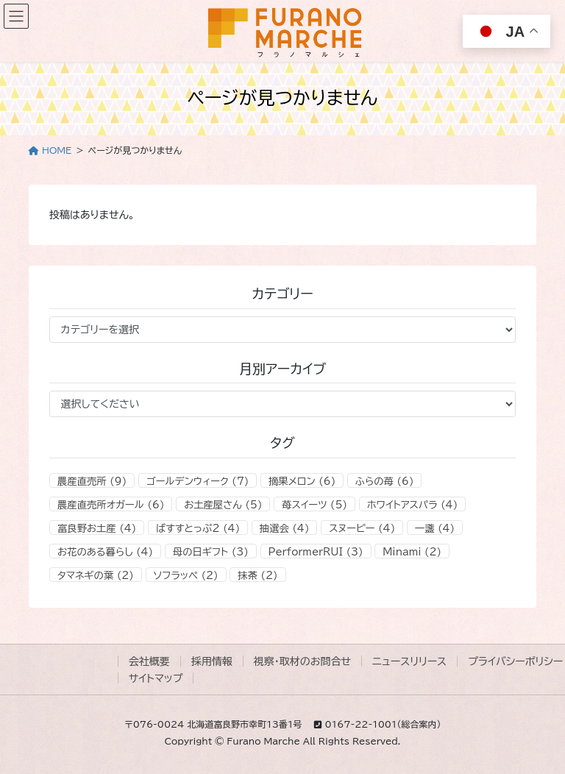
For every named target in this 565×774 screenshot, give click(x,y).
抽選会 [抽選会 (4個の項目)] (285, 528)
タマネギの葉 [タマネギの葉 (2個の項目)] (95, 575)
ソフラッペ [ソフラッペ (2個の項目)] (186, 575)
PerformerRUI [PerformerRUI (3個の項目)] (316, 552)
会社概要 (149, 661)
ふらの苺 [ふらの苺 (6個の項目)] (384, 481)
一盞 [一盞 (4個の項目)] (435, 528)
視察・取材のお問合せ (302, 661)
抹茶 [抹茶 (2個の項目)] (257, 575)
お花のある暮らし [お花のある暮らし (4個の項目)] (105, 552)
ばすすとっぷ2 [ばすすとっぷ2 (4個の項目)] (198, 528)
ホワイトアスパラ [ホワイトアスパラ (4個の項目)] (412, 505)
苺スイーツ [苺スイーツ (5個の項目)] (314, 505)
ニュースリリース (409, 661)
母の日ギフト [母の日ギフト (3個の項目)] (211, 552)
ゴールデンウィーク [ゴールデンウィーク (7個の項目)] (197, 481)
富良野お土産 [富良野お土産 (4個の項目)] (96, 528)
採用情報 (211, 661)
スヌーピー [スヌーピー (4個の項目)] (362, 528)
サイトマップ (156, 678)
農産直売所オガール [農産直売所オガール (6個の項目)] (110, 505)
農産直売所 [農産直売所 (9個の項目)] (92, 481)
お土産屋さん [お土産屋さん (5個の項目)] (223, 505)
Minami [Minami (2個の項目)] (412, 552)
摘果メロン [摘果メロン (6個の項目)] (302, 481)
